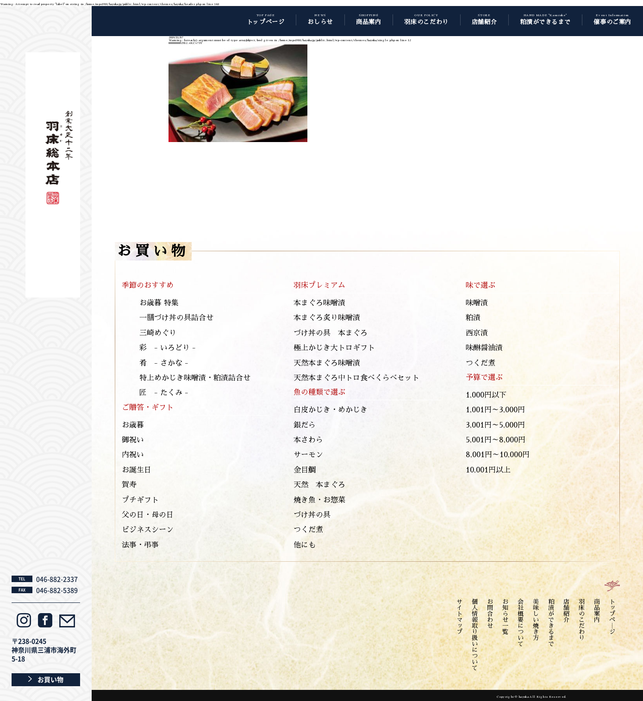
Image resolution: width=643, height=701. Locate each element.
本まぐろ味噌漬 (319, 303)
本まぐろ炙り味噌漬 (326, 318)
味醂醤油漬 (484, 348)
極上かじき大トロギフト (334, 348)
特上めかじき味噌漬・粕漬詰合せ (194, 378)
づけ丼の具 (312, 515)
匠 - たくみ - (163, 393)
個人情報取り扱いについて (475, 635)
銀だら (304, 425)
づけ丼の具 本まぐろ (330, 333)
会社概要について (521, 623)
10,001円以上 (488, 470)
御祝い (133, 440)
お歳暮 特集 (159, 303)
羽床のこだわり (582, 620)
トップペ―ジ (612, 617)
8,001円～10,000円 (498, 455)
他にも (304, 545)
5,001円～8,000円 (495, 440)
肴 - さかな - (163, 363)
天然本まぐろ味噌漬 (326, 363)
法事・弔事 (140, 545)
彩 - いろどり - (167, 348)
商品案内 (597, 611)
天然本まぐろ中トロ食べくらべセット (356, 378)
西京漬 (477, 333)
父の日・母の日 (148, 515)
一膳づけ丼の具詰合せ (176, 318)
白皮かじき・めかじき (330, 410)
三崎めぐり (157, 333)
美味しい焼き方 (536, 620)
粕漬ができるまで (551, 623)
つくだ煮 (308, 530)
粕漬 (473, 318)
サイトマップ (459, 617)
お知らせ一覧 (505, 617)
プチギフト (140, 500)
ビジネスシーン (148, 530)
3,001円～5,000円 (495, 425)
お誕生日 (136, 470)
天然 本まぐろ (319, 485)
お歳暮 (133, 425)
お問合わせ (490, 614)
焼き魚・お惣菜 (319, 500)
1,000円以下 (486, 395)
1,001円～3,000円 (495, 410)
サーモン (308, 455)
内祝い (133, 455)
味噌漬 (477, 303)
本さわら (308, 440)
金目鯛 (304, 470)
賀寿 (129, 485)
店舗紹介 (566, 611)
